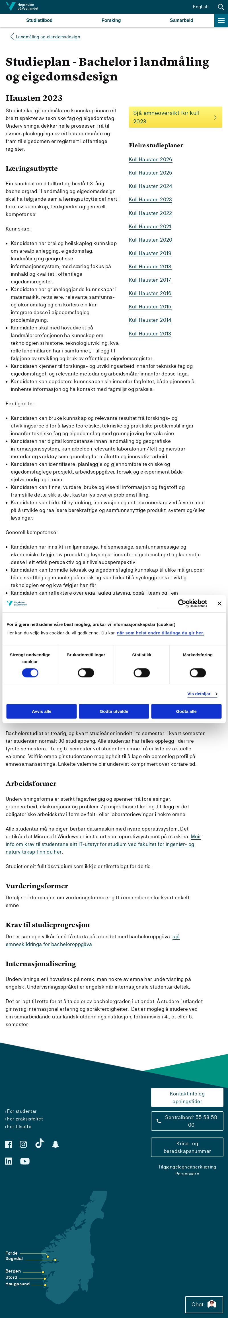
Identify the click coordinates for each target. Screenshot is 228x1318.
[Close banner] (219, 603)
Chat (203, 1304)
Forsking (111, 20)
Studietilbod (39, 20)
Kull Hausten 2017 (150, 280)
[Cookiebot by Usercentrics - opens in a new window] (182, 603)
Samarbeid (181, 20)
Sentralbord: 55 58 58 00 (191, 1121)
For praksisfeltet (25, 1118)
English (201, 6)
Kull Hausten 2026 (150, 160)
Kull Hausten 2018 (150, 266)
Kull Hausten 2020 (150, 240)
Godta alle (186, 711)
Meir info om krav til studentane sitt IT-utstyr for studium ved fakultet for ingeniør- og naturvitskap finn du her (103, 844)
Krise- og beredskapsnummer (187, 1147)
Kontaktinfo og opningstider (187, 1097)
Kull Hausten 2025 (150, 173)
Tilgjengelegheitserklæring (187, 1166)
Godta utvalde (114, 711)
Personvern (187, 1173)
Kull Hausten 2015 (150, 307)
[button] (221, 7)
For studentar (22, 1111)
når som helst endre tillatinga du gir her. (160, 632)
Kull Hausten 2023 (150, 200)
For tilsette (19, 1126)
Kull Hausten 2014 (150, 320)
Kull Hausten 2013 (150, 333)
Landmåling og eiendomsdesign (48, 36)
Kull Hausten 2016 (150, 293)
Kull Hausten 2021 (150, 226)
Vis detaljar (199, 694)
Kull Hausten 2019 (150, 253)
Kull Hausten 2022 (150, 213)
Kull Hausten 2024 (151, 186)
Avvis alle (42, 711)
